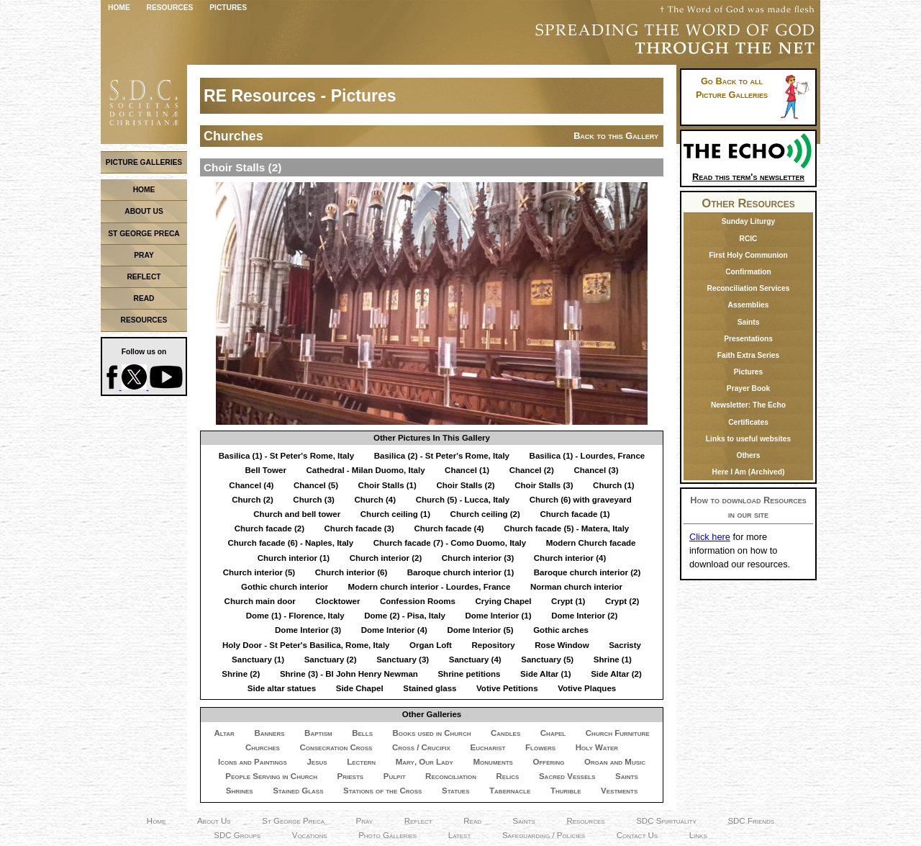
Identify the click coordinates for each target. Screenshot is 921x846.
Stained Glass (298, 790)
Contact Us (637, 835)
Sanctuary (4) (475, 659)
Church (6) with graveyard (581, 499)
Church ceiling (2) (485, 514)
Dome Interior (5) (480, 630)
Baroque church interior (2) (587, 572)
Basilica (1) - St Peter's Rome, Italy (286, 455)
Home (119, 8)
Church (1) (614, 485)
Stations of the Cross (382, 790)
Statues (456, 790)
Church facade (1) (574, 514)
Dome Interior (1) (498, 615)
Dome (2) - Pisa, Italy (404, 615)
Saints (626, 776)
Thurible (565, 790)
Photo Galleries (387, 835)
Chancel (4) (251, 485)
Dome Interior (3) (308, 630)
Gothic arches (561, 630)
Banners (269, 733)
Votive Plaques (587, 688)
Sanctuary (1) (258, 659)
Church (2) (252, 499)
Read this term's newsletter (748, 171)
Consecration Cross (335, 747)
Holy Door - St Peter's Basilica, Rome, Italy (305, 645)
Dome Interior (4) (394, 630)
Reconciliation (450, 776)
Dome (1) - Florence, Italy (295, 615)
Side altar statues (282, 688)
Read (472, 820)
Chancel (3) (595, 470)
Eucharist (487, 747)
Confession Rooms (417, 601)
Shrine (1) (613, 659)
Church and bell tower (296, 514)
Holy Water (597, 747)
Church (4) (375, 499)
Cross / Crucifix (421, 747)
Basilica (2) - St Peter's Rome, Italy (441, 455)
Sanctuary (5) (547, 659)
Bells (362, 733)
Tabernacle (509, 790)
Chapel (553, 733)
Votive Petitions (507, 688)
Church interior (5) (259, 572)
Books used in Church (432, 733)
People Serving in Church (271, 776)
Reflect (418, 820)
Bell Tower (265, 470)
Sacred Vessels (567, 776)
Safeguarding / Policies (543, 835)
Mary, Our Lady (424, 761)
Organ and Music (614, 761)
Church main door (260, 601)
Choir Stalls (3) (543, 485)
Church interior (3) (478, 558)
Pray (364, 820)
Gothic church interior (284, 586)
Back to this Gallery (615, 135)
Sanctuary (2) (330, 659)
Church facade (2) (269, 528)
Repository (492, 645)
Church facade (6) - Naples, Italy (290, 543)
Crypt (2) (622, 601)
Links (698, 835)
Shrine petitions (468, 674)
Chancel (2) (531, 470)
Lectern (361, 761)
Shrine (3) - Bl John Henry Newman (349, 674)
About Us (214, 820)
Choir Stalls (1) (387, 485)
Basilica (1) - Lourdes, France (587, 455)
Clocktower (337, 601)
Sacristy (625, 645)
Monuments (493, 761)
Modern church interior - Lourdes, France (429, 586)
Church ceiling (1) (395, 514)
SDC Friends (750, 820)
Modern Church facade (591, 543)
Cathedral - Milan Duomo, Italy (365, 470)
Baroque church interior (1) (460, 572)
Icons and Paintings (252, 761)
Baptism (318, 733)
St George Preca (293, 820)
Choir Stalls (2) (465, 485)
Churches (262, 747)
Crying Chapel (503, 601)
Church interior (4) (570, 558)
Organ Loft (430, 645)
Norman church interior (576, 586)
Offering (548, 761)
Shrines (239, 790)
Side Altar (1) (545, 674)
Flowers (540, 747)
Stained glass (429, 688)
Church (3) (314, 499)
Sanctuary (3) (402, 659)
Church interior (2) (386, 558)
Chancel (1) (467, 470)
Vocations (309, 835)
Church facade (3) (359, 528)
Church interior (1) (294, 558)
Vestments (619, 790)
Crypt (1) (568, 601)
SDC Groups (237, 835)
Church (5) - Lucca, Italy (463, 499)
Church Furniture (618, 733)
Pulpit (395, 776)
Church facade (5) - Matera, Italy (566, 528)
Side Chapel (360, 688)
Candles (505, 733)
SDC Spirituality (666, 820)
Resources (170, 8)
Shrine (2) (241, 674)
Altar (224, 733)
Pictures (228, 8)
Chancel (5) (316, 485)
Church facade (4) (449, 528)
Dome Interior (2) (584, 615)
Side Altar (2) (616, 674)
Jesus (317, 761)
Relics (508, 776)
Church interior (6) (351, 572)
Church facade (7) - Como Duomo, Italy (449, 543)
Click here (709, 536)
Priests (350, 776)
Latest (459, 835)
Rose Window (562, 645)
